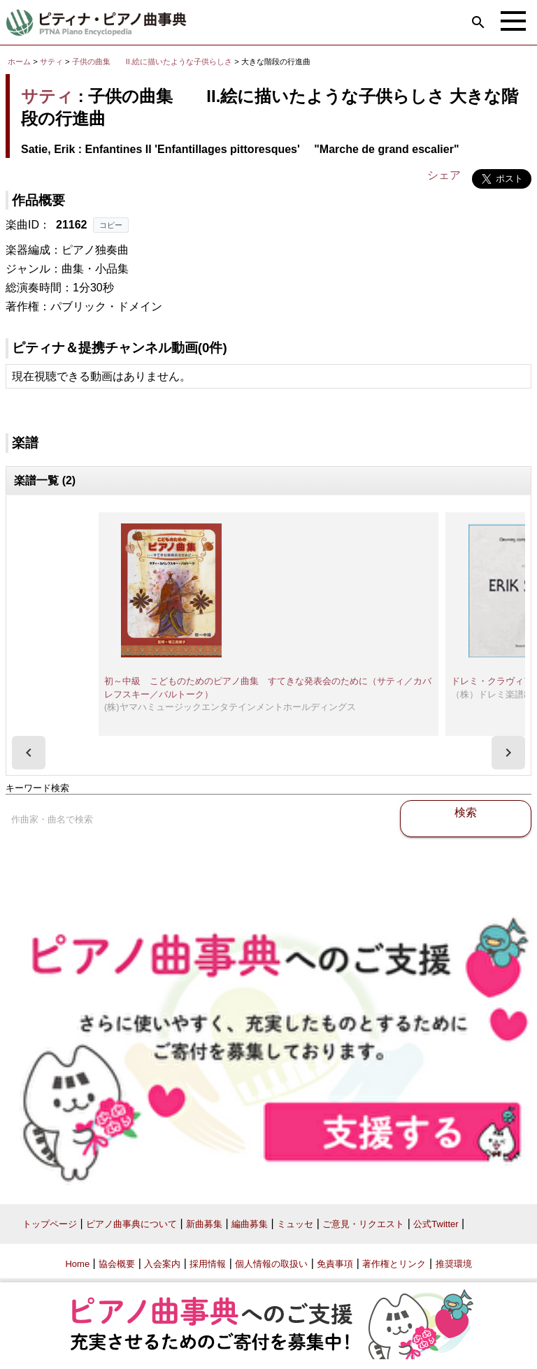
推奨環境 (454, 1264)
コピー (110, 225)
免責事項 (335, 1264)
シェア (444, 175)
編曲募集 (249, 1224)
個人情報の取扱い (271, 1264)
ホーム (19, 61)
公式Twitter (435, 1224)
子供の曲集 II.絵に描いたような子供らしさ (153, 61)
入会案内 (162, 1264)
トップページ (49, 1224)
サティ (51, 61)
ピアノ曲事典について (131, 1224)
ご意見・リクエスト (363, 1224)
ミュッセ (295, 1224)
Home (77, 1264)
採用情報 (207, 1264)
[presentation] (28, 752)
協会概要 (117, 1264)
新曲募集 (204, 1224)
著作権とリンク (394, 1264)
